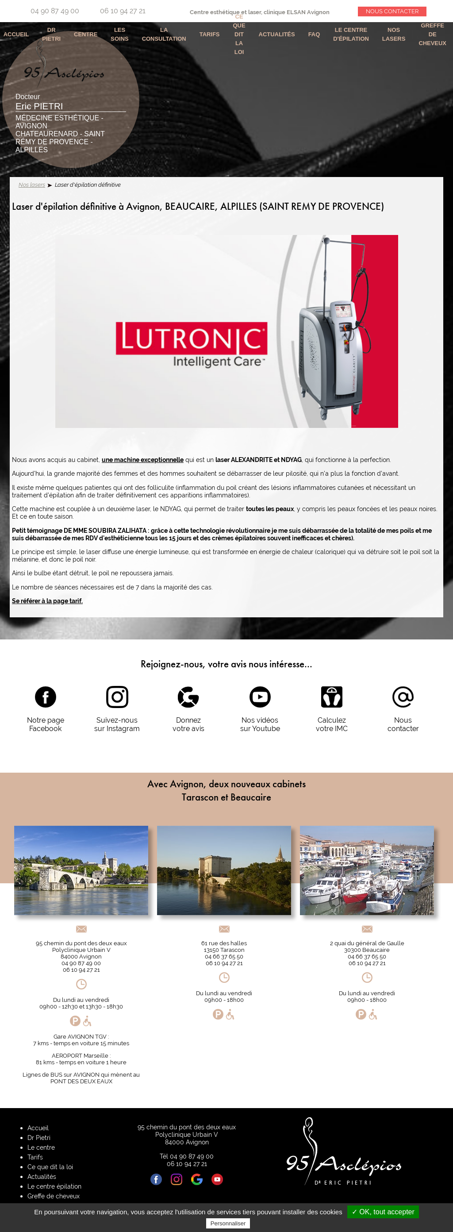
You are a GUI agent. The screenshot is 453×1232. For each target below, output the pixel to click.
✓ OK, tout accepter (383, 1212)
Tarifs (210, 34)
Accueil (38, 1128)
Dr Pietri (51, 34)
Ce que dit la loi (239, 34)
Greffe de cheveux (432, 34)
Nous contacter (392, 11)
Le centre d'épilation (351, 34)
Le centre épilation (54, 1186)
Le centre (41, 1147)
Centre (85, 34)
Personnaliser (228, 1223)
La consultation (164, 34)
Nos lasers (32, 184)
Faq (314, 34)
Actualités (277, 34)
